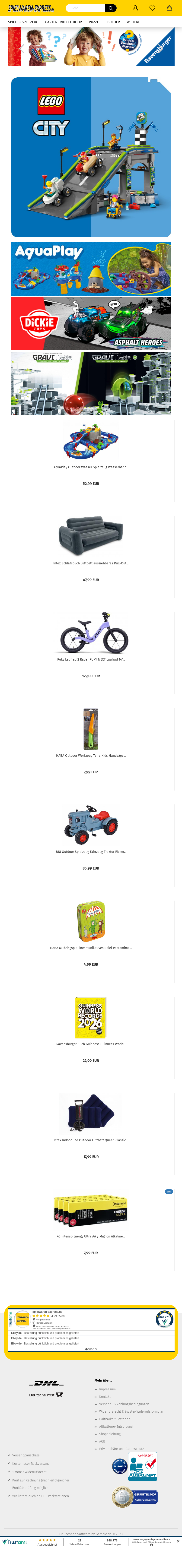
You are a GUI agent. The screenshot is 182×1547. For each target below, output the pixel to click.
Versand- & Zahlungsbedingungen (124, 1404)
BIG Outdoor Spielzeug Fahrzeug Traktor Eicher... (91, 852)
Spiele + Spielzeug (23, 22)
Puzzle (94, 22)
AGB (102, 1441)
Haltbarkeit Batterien (114, 1419)
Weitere (133, 22)
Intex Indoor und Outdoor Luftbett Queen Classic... (91, 1140)
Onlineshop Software (74, 1534)
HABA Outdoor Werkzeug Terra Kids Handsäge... (91, 756)
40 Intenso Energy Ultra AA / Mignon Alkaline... (91, 1236)
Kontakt (105, 1397)
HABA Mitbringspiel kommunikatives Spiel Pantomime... (91, 948)
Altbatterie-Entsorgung (116, 1427)
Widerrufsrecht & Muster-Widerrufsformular (131, 1412)
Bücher (113, 22)
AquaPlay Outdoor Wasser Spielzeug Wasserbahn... (91, 467)
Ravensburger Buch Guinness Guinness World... (91, 1044)
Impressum (107, 1389)
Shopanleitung (110, 1434)
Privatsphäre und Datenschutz (121, 1449)
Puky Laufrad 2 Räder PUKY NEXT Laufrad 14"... (91, 659)
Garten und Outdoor (63, 22)
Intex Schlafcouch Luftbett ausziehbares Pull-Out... (90, 563)
